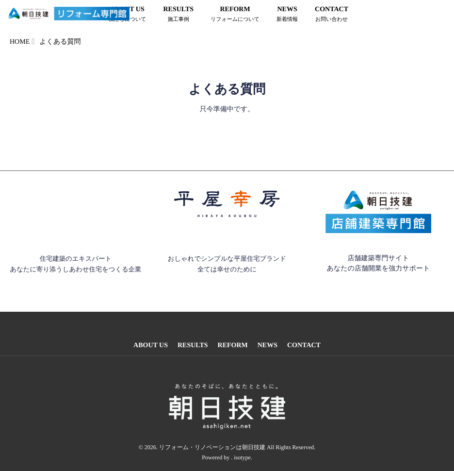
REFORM (235, 15)
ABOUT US (150, 345)
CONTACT (331, 15)
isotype (242, 451)
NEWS (287, 15)
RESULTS (178, 15)
